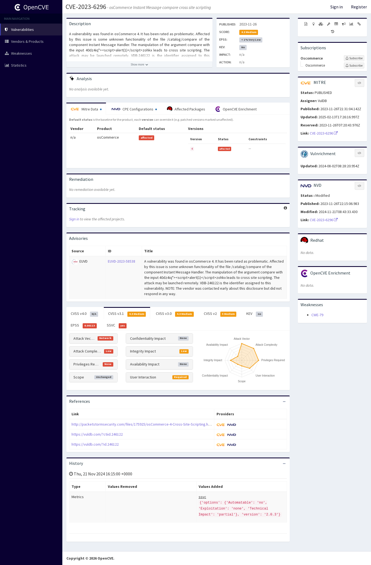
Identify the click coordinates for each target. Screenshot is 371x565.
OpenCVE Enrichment (236, 109)
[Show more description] (139, 64)
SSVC (117, 325)
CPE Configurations (134, 109)
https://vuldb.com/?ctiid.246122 (97, 434)
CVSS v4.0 (84, 313)
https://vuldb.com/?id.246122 (95, 444)
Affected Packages (186, 109)
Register (359, 6)
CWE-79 (317, 314)
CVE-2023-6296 (86, 6)
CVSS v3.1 (127, 313)
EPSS (84, 325)
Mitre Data (86, 109)
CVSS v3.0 (175, 313)
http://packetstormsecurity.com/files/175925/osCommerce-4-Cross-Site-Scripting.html (142, 424)
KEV (254, 313)
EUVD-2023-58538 (121, 261)
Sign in (336, 6)
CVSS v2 (220, 313)
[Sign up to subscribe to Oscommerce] (354, 58)
